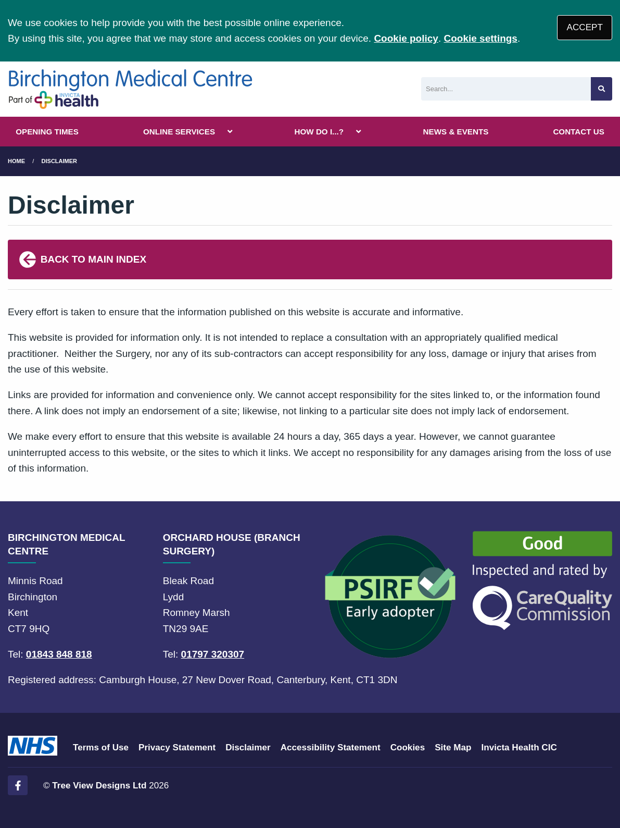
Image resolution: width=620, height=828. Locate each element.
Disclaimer (59, 161)
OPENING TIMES (47, 131)
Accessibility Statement (331, 747)
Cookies (407, 747)
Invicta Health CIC (518, 747)
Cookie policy (406, 38)
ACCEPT (585, 27)
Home (16, 161)
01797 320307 (213, 654)
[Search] (506, 89)
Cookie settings (480, 38)
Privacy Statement (177, 747)
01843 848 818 (59, 654)
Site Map (453, 747)
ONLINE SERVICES (179, 131)
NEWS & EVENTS (456, 131)
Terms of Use (101, 747)
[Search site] (601, 89)
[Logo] (130, 89)
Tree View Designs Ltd (99, 785)
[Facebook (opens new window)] (18, 785)
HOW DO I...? (319, 131)
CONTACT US (578, 131)
